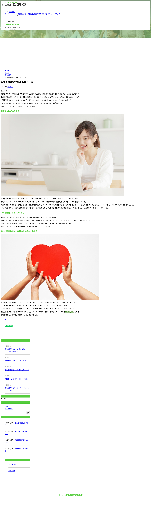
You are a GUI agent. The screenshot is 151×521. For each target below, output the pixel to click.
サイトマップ (55, 14)
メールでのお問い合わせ (71, 495)
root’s (16, 16)
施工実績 (21, 14)
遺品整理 (8, 75)
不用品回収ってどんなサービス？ (16, 360)
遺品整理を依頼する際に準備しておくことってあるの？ (17, 350)
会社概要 (34, 14)
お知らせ (9, 406)
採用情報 (27, 14)
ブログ (39, 14)
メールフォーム (7, 31)
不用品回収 (12, 464)
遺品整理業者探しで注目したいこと (17, 370)
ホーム (7, 14)
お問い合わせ (46, 14)
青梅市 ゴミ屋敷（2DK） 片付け (16, 379)
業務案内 (12, 12)
